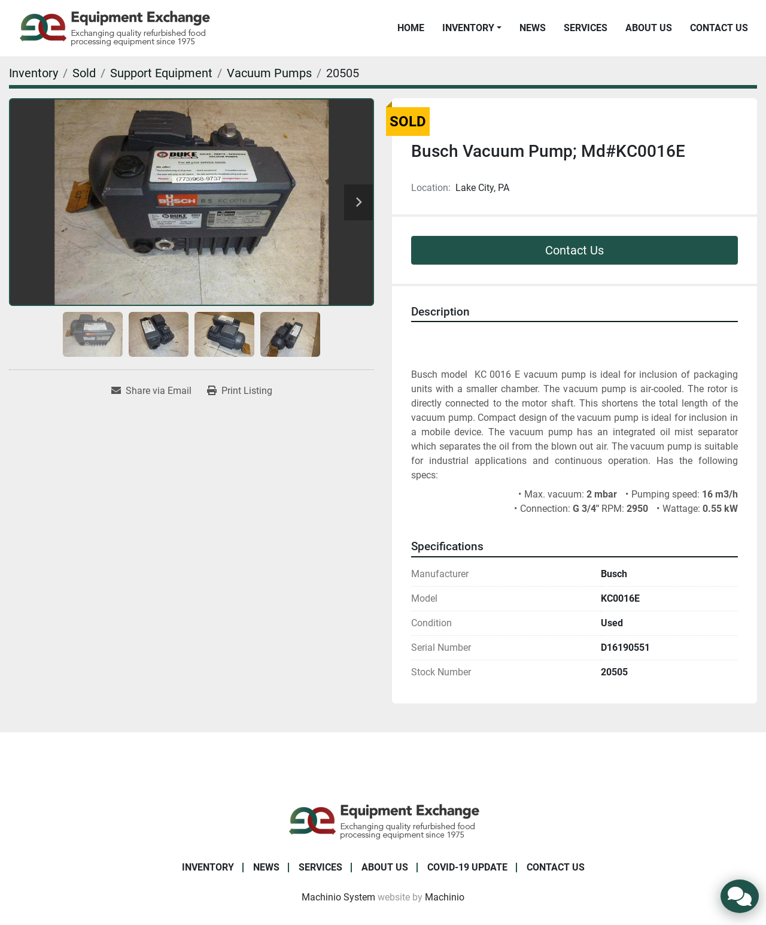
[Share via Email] (151, 391)
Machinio (444, 897)
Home (410, 28)
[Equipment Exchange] (383, 820)
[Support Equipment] (161, 73)
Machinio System (338, 897)
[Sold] (84, 73)
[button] (471, 28)
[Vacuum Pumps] (269, 73)
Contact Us (719, 28)
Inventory (468, 28)
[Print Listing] (239, 391)
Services (585, 28)
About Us (648, 28)
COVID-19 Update (467, 867)
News (532, 28)
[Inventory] (33, 73)
